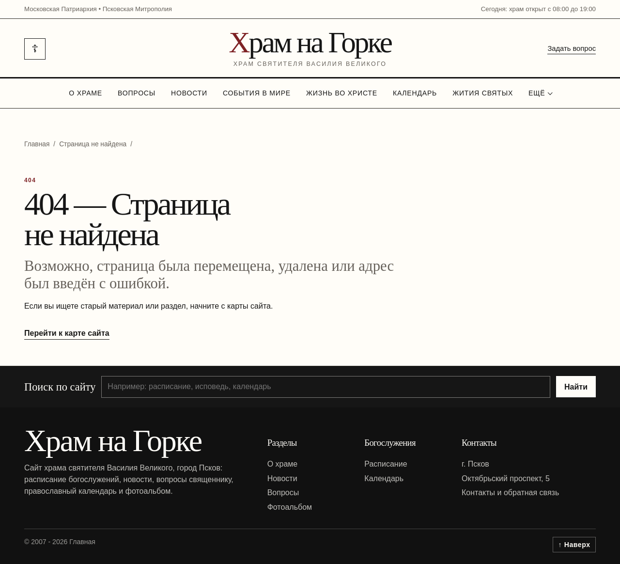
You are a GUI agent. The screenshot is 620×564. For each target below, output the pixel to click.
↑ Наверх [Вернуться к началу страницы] (574, 544)
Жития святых (482, 93)
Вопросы (136, 93)
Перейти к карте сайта (66, 333)
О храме (85, 93)
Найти (576, 387)
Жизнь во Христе (341, 93)
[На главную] (310, 48)
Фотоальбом (289, 507)
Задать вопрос (571, 48)
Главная (36, 144)
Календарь (415, 93)
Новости (189, 93)
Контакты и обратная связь (510, 492)
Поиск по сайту (59, 387)
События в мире (257, 93)
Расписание (385, 464)
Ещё (536, 93)
